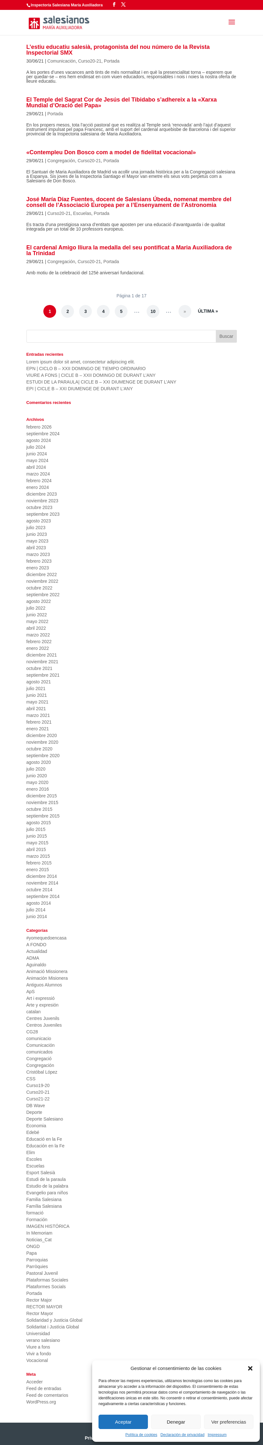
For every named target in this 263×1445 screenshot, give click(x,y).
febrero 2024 (39, 480)
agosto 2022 (38, 601)
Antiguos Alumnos (44, 984)
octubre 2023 (39, 507)
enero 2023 (37, 567)
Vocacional (37, 1360)
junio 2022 (36, 614)
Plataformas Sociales (47, 1279)
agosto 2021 (38, 681)
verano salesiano (43, 1340)
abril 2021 (36, 708)
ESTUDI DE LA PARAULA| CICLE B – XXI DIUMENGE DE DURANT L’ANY (101, 381)
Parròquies (37, 1266)
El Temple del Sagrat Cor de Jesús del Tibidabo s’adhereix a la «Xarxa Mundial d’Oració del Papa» (121, 102)
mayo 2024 (37, 460)
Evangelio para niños (47, 1192)
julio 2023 (36, 527)
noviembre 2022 (42, 581)
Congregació (39, 1058)
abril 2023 (36, 547)
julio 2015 (36, 829)
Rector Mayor (39, 1313)
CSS (31, 1078)
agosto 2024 (38, 440)
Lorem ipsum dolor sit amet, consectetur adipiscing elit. (80, 361)
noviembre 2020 (42, 742)
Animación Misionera (47, 978)
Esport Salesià (40, 1172)
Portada (112, 61)
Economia (36, 1125)
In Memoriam (39, 1233)
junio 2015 (36, 836)
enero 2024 (37, 487)
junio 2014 (36, 916)
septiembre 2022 (43, 594)
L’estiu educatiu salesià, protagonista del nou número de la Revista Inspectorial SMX (118, 50)
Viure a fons (38, 1347)
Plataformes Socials (46, 1286)
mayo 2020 (37, 782)
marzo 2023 (38, 554)
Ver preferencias (228, 1422)
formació (35, 1212)
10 (153, 311)
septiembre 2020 (43, 755)
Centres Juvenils (43, 1018)
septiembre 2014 (43, 896)
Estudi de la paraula (46, 1179)
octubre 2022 (39, 587)
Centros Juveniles (44, 1025)
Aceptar (123, 1422)
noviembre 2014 (42, 883)
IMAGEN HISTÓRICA (47, 1226)
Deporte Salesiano (44, 1119)
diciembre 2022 (41, 574)
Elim (30, 1152)
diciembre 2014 (41, 876)
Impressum (217, 1435)
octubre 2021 (39, 668)
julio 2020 (36, 769)
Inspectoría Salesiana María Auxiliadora (67, 5)
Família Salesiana (44, 1206)
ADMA (32, 958)
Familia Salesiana (44, 1199)
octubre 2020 (39, 748)
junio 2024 (36, 453)
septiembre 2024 (43, 433)
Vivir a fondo (38, 1353)
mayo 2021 (37, 701)
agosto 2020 (38, 762)
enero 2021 (37, 728)
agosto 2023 (38, 520)
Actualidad (36, 951)
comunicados (39, 1051)
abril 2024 (36, 467)
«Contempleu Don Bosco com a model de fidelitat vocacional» (111, 152)
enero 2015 (37, 869)
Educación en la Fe (45, 1145)
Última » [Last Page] (208, 311)
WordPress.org (41, 1401)
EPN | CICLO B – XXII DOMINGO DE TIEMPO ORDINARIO (86, 368)
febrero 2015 (39, 862)
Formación (36, 1219)
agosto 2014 (38, 903)
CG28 (32, 1031)
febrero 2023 (39, 561)
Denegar (176, 1422)
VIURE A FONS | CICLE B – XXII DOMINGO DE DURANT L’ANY (91, 375)
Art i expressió (40, 998)
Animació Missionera (47, 971)
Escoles (34, 1159)
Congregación (61, 160)
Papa (31, 1253)
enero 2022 (37, 648)
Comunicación (61, 61)
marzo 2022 (38, 634)
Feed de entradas (44, 1388)
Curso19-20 (38, 1085)
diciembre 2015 (41, 795)
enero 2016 (37, 789)
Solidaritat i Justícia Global (52, 1326)
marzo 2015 (38, 856)
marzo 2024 (38, 473)
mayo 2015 (37, 842)
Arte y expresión (42, 1005)
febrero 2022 (39, 641)
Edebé (32, 1132)
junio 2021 (36, 695)
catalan (33, 1011)
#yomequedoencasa (46, 937)
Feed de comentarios (47, 1395)
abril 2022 (36, 628)
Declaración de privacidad (182, 1435)
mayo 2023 (37, 541)
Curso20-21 (89, 61)
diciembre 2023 (41, 494)
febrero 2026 (39, 427)
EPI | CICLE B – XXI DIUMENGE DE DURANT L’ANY (79, 388)
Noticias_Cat (39, 1239)
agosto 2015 (38, 822)
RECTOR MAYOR (44, 1306)
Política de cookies (141, 1435)
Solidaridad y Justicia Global (54, 1320)
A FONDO (36, 944)
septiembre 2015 (43, 815)
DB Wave (35, 1105)
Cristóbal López (41, 1072)
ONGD (33, 1246)
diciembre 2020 (41, 735)
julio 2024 (36, 447)
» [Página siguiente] (185, 311)
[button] (250, 1368)
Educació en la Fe (44, 1139)
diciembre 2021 (41, 655)
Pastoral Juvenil (42, 1273)
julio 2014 (36, 909)
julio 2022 (36, 608)
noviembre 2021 (42, 661)
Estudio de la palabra (47, 1186)
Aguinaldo (36, 964)
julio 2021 (36, 688)
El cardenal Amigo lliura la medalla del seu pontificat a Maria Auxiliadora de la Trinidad (129, 250)
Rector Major (39, 1300)
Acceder (34, 1381)
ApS (30, 991)
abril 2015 (36, 849)
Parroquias (37, 1259)
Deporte (34, 1112)
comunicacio (38, 1038)
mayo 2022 (37, 621)
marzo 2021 (38, 715)
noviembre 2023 (42, 500)
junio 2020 (36, 775)
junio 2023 (36, 534)
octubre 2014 (39, 889)
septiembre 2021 (43, 675)
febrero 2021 (39, 722)
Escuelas (82, 213)
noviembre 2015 (42, 802)
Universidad (38, 1333)
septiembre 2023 (43, 514)
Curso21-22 (38, 1098)
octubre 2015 (39, 809)
